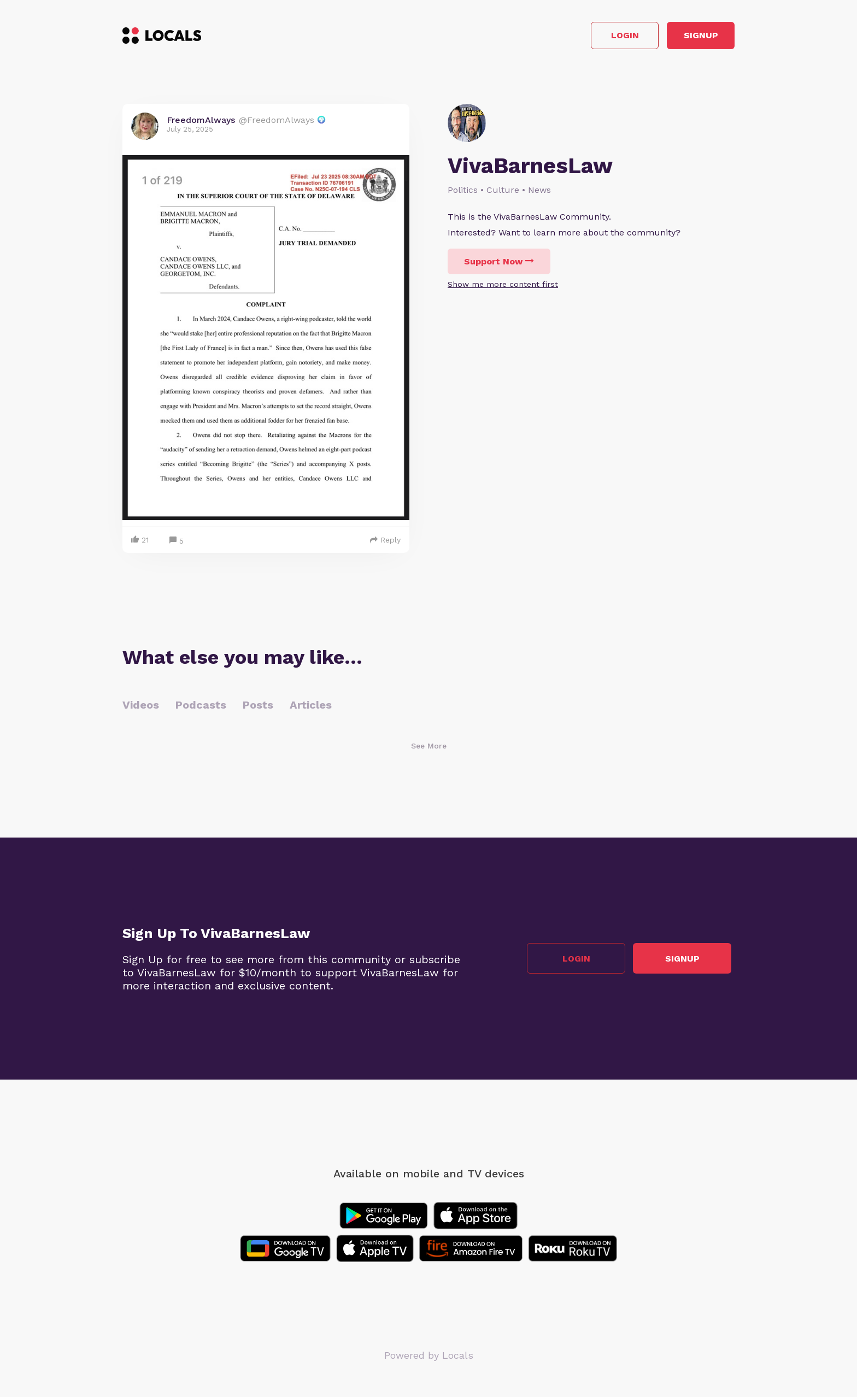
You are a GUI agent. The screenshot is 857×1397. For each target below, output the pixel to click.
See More (429, 749)
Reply (385, 543)
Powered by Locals (428, 1358)
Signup (685, 37)
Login (579, 37)
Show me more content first (503, 287)
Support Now (499, 265)
